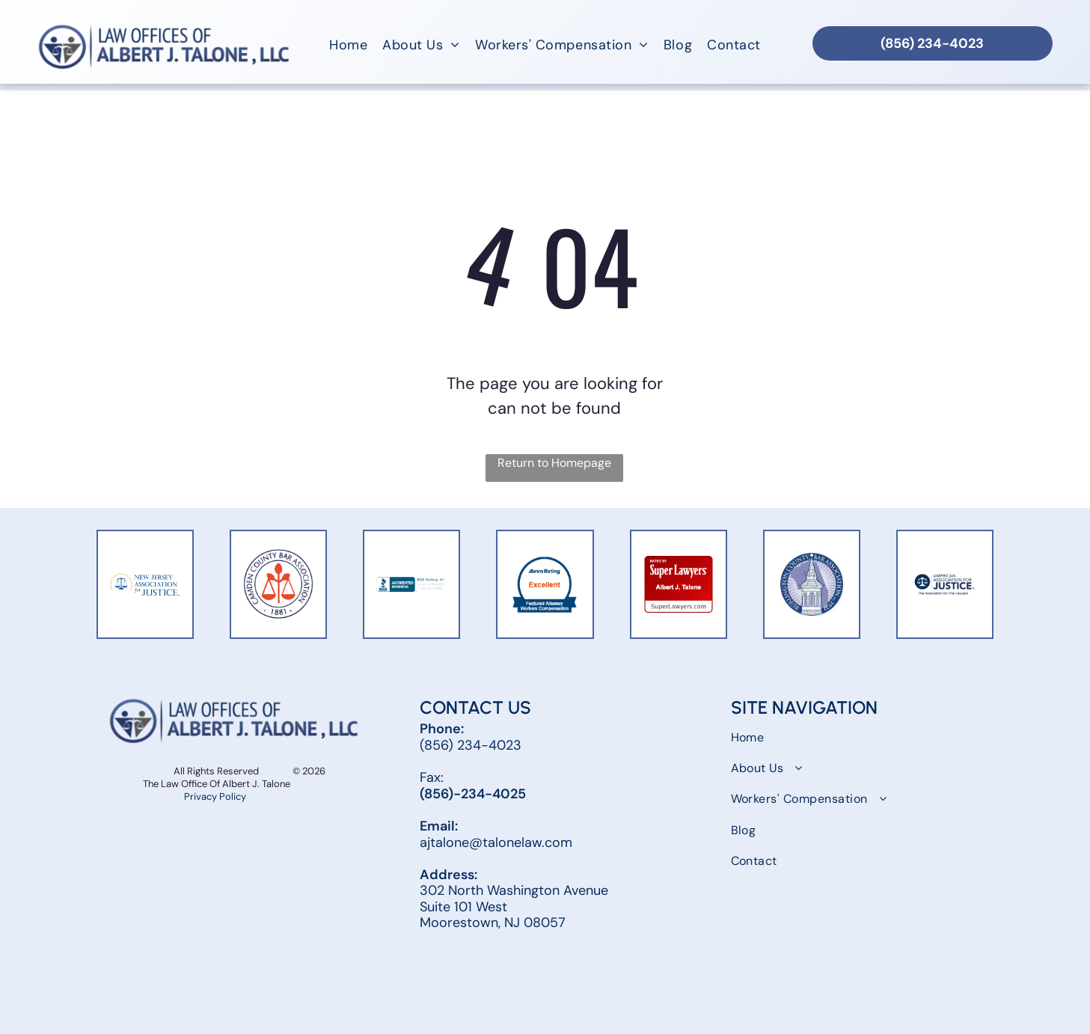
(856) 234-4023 (470, 745)
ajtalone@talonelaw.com (496, 842)
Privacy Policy (216, 796)
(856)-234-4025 (473, 794)
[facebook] (434, 962)
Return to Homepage (554, 463)
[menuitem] (348, 44)
